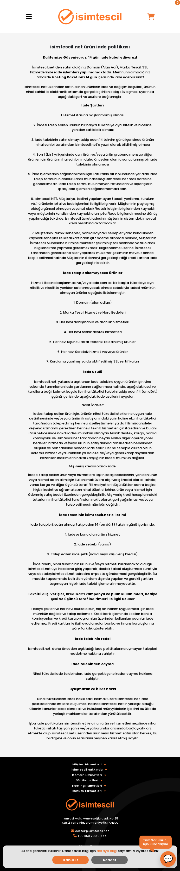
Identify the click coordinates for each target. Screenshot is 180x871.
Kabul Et (70, 859)
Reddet (109, 859)
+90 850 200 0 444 (92, 836)
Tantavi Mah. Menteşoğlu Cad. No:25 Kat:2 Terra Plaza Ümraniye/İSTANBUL (90, 820)
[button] (168, 859)
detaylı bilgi (107, 850)
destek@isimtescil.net (92, 831)
